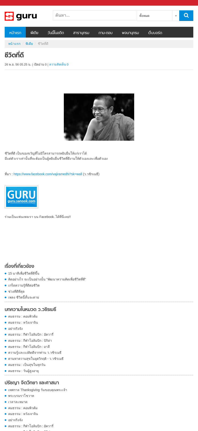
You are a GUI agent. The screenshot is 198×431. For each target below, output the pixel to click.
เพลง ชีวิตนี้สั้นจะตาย (23, 297)
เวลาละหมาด (17, 402)
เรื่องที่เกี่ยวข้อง (19, 267)
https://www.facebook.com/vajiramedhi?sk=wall (48, 174)
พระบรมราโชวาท (21, 396)
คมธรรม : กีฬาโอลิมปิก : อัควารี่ (30, 334)
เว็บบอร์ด (155, 33)
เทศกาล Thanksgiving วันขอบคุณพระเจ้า (37, 390)
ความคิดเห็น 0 (59, 64)
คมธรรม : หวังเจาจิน (23, 322)
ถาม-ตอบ (106, 33)
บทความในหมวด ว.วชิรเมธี (30, 310)
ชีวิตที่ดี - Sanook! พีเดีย (29, 16)
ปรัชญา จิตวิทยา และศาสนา (32, 383)
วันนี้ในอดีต (56, 33)
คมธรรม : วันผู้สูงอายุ (23, 371)
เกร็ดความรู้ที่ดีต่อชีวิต (24, 285)
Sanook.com (14, 3)
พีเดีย (34, 33)
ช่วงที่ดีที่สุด (16, 291)
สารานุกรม (81, 33)
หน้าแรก (15, 33)
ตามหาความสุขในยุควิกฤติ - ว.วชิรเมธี (36, 359)
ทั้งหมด (144, 16)
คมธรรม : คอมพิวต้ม (23, 316)
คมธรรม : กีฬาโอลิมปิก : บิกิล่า (30, 340)
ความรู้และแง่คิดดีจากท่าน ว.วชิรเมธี (34, 352)
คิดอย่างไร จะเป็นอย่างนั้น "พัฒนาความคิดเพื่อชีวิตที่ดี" (47, 279)
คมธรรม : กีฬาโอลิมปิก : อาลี (29, 347)
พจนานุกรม (130, 33)
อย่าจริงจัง (15, 328)
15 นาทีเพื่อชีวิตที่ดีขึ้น (23, 273)
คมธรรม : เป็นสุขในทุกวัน (27, 365)
